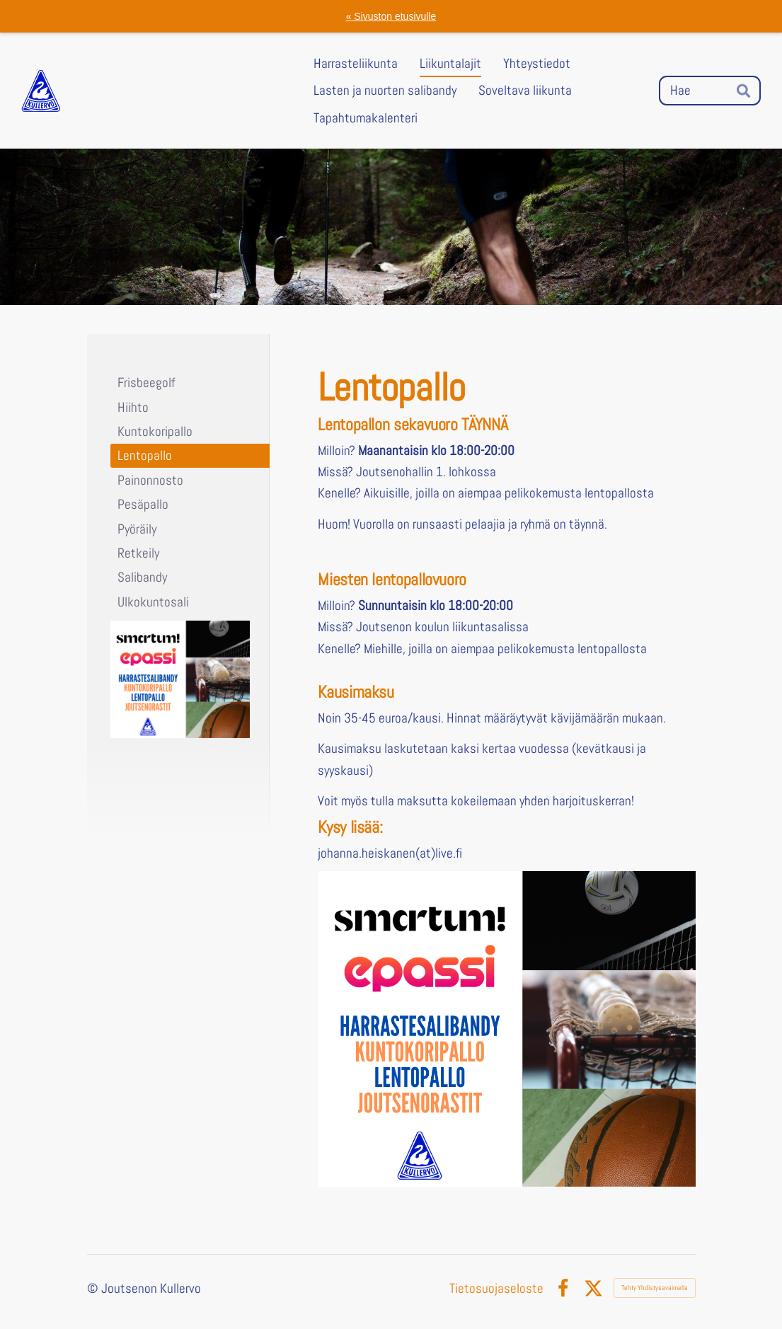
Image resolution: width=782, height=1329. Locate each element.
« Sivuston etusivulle (391, 16)
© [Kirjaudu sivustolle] (94, 1288)
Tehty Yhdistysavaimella (654, 1287)
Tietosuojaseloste (496, 1288)
